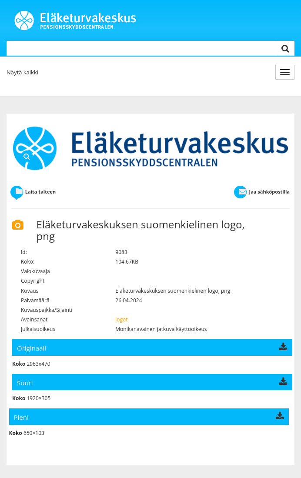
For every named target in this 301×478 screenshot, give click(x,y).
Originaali (152, 348)
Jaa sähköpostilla (261, 191)
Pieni (149, 417)
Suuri (152, 382)
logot (121, 319)
